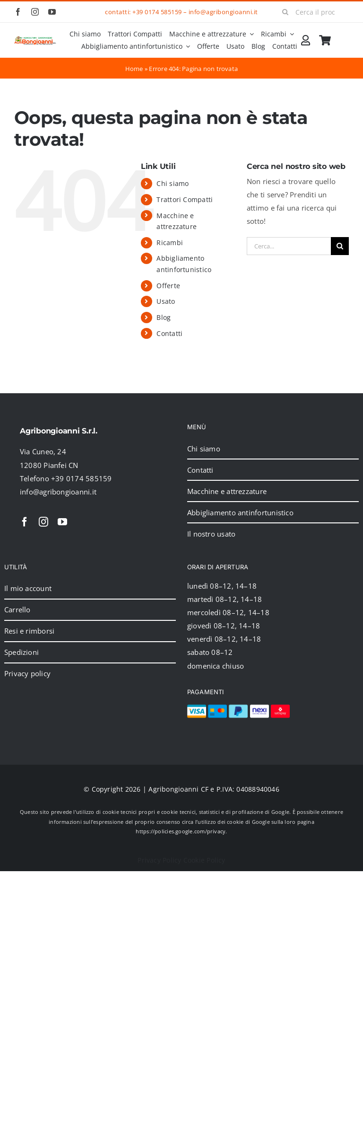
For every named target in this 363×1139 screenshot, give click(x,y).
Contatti (169, 333)
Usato (165, 301)
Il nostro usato (211, 534)
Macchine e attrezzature (227, 491)
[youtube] (52, 12)
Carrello (17, 609)
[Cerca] (285, 12)
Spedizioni (21, 652)
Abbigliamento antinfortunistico (240, 512)
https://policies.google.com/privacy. (181, 831)
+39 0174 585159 (157, 12)
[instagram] (35, 12)
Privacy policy (27, 673)
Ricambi (169, 242)
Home (134, 68)
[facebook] (18, 12)
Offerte (168, 285)
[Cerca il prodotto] (312, 12)
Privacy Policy (159, 860)
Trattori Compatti (184, 199)
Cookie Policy (204, 860)
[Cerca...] (289, 246)
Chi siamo (172, 183)
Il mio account (28, 588)
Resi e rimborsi (29, 631)
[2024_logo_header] (35, 39)
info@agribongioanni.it (223, 12)
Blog (163, 317)
